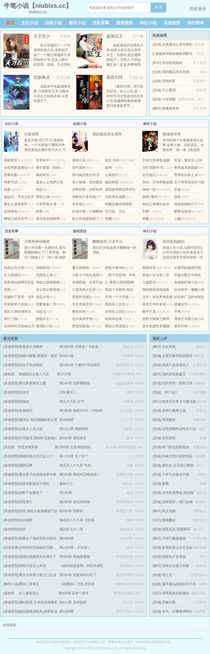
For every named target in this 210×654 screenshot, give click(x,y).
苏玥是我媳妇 (172, 63)
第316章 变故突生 (72, 438)
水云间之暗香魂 (48, 290)
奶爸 (39, 211)
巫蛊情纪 (26, 411)
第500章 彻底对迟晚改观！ (79, 474)
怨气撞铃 (79, 167)
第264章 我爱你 (71, 511)
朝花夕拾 (43, 297)
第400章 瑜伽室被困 (74, 557)
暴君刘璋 (181, 326)
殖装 (177, 197)
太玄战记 (149, 175)
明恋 (39, 189)
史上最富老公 (29, 593)
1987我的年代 (152, 167)
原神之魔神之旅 (174, 411)
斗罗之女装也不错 (175, 474)
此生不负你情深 (31, 365)
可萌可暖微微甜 (174, 538)
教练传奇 (79, 311)
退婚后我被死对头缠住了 (37, 557)
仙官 (22, 529)
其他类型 (172, 23)
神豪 (145, 219)
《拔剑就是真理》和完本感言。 (83, 566)
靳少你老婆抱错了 (85, 219)
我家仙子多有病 (84, 197)
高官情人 (79, 204)
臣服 (177, 189)
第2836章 (66, 420)
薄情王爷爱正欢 (186, 319)
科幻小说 (148, 23)
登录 (202, 9)
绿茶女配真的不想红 (34, 484)
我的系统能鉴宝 (174, 374)
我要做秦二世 (46, 304)
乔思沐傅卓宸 (28, 447)
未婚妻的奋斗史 (186, 282)
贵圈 (108, 219)
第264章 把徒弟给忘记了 (77, 575)
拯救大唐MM (114, 268)
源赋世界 (10, 160)
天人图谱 (169, 90)
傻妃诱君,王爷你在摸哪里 (38, 602)
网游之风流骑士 (117, 326)
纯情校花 (43, 268)
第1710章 (64, 374)
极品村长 (43, 175)
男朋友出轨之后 (186, 175)
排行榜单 (195, 23)
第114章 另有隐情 (72, 602)
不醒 (145, 211)
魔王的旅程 (80, 268)
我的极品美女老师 (175, 72)
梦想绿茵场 (80, 326)
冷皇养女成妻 (115, 197)
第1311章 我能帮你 (73, 429)
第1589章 (66, 611)
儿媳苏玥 (149, 282)
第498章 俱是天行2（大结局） (82, 411)
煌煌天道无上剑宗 (32, 566)
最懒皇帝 (181, 304)
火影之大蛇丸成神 (85, 275)
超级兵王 (43, 319)
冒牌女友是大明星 (175, 566)
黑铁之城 (43, 197)
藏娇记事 (26, 465)
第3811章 (66, 356)
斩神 (108, 167)
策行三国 (10, 319)
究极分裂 (169, 602)
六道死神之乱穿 (84, 290)
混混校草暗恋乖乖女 (120, 189)
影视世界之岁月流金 (177, 547)
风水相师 (26, 520)
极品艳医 (112, 182)
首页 (10, 23)
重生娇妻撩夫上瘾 (32, 383)
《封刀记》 (170, 392)
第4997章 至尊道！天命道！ (80, 347)
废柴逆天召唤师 (31, 347)
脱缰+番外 (150, 197)
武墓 (7, 189)
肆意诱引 (26, 502)
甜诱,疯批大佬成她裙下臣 (38, 511)
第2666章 (66, 538)
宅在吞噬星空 (82, 304)
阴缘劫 (24, 401)
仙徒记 (41, 311)
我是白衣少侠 (14, 268)
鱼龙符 (24, 392)
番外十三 (66, 484)
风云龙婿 (169, 511)
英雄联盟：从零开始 (87, 282)
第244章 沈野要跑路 (74, 383)
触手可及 (149, 311)
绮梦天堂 (10, 182)
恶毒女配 (10, 175)
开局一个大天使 (117, 297)
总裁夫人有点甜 (31, 429)
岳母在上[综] (114, 311)
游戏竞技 (124, 23)
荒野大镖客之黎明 (155, 319)
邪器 (7, 290)
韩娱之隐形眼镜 (48, 282)
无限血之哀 (44, 275)
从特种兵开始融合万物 (36, 547)
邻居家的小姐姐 (16, 304)
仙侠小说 (53, 23)
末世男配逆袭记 (16, 167)
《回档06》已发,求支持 (77, 584)
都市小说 (77, 23)
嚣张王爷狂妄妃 (154, 304)
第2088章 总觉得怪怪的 (72, 447)
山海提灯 (112, 175)
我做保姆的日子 (186, 204)
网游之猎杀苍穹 (16, 219)
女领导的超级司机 (187, 268)
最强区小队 (44, 326)
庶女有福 (169, 347)
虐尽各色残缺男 (48, 219)
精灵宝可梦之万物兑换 (179, 401)
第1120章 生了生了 (73, 456)
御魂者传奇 (170, 108)
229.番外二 (67, 392)
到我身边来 (113, 319)
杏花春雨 (169, 438)
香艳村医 (169, 81)
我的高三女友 (115, 304)
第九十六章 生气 (71, 401)
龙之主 (167, 575)
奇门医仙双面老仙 (175, 447)
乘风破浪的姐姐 (186, 167)
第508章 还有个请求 (73, 593)
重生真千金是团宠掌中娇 (37, 474)
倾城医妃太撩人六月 (33, 374)
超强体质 (10, 211)
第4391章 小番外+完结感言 (79, 365)
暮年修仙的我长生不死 (179, 584)
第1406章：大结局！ (75, 547)
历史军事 (100, 23)
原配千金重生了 (31, 493)
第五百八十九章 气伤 (75, 465)
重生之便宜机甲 (16, 204)
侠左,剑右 (112, 160)
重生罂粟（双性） (49, 167)
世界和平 (43, 160)
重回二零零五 (29, 584)
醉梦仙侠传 (182, 211)
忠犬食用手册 (82, 319)
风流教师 (169, 420)
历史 (193, 9)
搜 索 (158, 7)
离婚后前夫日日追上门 (36, 456)
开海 (177, 311)
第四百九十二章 (71, 529)
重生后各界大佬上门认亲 (37, 575)
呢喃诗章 (149, 268)
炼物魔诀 (169, 520)
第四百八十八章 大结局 (76, 520)
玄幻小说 (29, 23)
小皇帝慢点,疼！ (48, 204)
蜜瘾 (165, 484)
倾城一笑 (149, 189)
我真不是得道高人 (175, 365)
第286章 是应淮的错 (74, 502)
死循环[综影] (81, 297)
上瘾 (177, 219)
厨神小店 (79, 160)
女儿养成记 (12, 275)
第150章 (65, 493)
